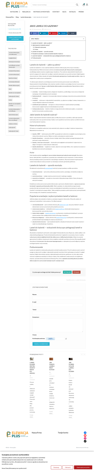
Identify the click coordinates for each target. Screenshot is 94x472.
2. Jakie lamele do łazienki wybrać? (40, 45)
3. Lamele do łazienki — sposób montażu (42, 51)
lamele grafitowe (60, 209)
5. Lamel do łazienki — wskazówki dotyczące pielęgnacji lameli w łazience (51, 56)
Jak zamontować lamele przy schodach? (51, 366)
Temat (34, 309)
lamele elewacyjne (61, 217)
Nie (76, 272)
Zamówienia (61, 442)
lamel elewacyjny (13, 114)
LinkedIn (64, 33)
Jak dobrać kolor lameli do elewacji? (71, 367)
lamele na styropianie (15, 92)
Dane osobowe (62, 437)
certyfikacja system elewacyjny (14, 66)
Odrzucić (68, 467)
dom (10, 89)
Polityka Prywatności (38, 442)
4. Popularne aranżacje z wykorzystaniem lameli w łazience (47, 53)
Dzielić (34, 33)
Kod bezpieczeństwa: (38, 338)
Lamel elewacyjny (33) (15, 29)
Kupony (60, 450)
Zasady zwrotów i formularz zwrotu (43, 440)
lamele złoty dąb (63, 204)
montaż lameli (48, 168)
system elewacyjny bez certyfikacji (14, 119)
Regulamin (35, 437)
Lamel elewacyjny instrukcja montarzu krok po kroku (32, 368)
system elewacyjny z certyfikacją (14, 110)
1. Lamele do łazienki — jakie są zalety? (41, 43)
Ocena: (34, 335)
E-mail (34, 302)
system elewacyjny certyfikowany (14, 53)
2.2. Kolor (35, 49)
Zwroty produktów (63, 440)
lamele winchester (50, 213)
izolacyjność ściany (14, 96)
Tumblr (72, 33)
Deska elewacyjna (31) (15, 33)
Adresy (60, 447)
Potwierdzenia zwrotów (65, 445)
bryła (10, 100)
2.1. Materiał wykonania (39, 47)
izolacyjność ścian (13, 131)
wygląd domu (12, 58)
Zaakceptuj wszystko (83, 467)
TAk (67, 272)
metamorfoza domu (14, 71)
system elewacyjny (14, 74)
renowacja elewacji (14, 81)
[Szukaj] (55, 5)
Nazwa (34, 294)
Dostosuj (56, 467)
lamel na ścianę (13, 78)
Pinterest (54, 33)
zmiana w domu (13, 124)
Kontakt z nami (36, 445)
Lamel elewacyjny (81, 280)
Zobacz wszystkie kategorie (15, 38)
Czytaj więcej (31, 416)
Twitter (44, 33)
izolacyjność (12, 127)
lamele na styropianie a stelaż (15, 104)
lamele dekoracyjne (14, 85)
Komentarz (35, 317)
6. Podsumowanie (36, 58)
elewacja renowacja (14, 61)
